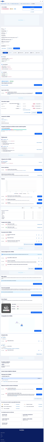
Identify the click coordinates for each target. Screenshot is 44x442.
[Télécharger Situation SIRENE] (41, 106)
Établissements (20, 52)
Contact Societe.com (3, 441)
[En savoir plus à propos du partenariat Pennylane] (40, 406)
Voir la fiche (40, 162)
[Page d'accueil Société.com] (2, 1)
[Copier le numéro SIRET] (7, 31)
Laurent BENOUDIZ (17, 348)
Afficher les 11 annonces (38, 268)
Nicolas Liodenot (5, 381)
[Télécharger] (41, 235)
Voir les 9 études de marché (38, 398)
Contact (14, 52)
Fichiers (1, 435)
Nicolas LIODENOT (9, 348)
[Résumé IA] (36, 235)
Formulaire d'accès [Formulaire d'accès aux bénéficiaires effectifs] (39, 175)
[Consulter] (39, 235)
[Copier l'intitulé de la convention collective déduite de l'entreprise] (20, 104)
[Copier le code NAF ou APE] (17, 37)
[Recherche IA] (5, 52)
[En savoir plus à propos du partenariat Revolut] (18, 406)
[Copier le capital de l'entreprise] (20, 106)
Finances (32, 52)
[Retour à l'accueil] (21, 430)
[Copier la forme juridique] (12, 39)
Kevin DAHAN (5, 348)
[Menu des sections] (1, 52)
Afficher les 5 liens (39, 354)
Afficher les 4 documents (38, 244)
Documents (38, 52)
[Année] (3, 302)
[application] (21, 186)
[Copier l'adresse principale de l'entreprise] (9, 41)
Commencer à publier (40, 254)
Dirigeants (27, 52)
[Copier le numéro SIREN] (5, 29)
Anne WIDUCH (13, 348)
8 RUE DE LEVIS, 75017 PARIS (5, 41)
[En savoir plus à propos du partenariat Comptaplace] (18, 408)
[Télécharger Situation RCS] (41, 104)
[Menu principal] (42, 1)
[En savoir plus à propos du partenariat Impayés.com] (40, 404)
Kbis (10, 52)
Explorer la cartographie (38, 330)
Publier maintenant (31, 268)
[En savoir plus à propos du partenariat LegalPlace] (18, 404)
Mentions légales (4, 48)
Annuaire (2, 436)
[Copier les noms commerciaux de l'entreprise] (20, 108)
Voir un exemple (8, 94)
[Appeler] (32, 9)
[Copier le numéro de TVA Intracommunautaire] (6, 33)
